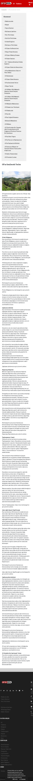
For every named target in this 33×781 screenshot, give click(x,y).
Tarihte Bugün (5, 756)
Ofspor (3, 729)
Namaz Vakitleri (6, 749)
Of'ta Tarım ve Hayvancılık (13, 140)
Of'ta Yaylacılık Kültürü (11, 143)
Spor (2, 738)
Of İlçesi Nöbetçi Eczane (12, 55)
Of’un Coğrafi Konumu (11, 117)
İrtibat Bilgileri (9, 41)
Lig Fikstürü (4, 753)
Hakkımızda (8, 21)
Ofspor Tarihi (8, 86)
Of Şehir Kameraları (11, 154)
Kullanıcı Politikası (10, 45)
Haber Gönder (5, 712)
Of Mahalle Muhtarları (11, 104)
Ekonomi (4, 736)
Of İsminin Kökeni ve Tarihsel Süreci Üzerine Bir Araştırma (12, 148)
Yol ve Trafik (5, 747)
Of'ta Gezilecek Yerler (14, 10)
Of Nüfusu (7, 124)
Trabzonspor (5, 731)
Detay (15, 779)
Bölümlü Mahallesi (10, 121)
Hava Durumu (5, 744)
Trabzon (18, 4)
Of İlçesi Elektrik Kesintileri (13, 67)
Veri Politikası (9, 35)
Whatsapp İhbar (6, 709)
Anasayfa (4, 10)
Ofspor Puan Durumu (11, 52)
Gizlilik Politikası (10, 38)
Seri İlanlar (4, 760)
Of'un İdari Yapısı (10, 136)
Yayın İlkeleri (9, 28)
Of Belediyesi (8, 76)
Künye (6, 25)
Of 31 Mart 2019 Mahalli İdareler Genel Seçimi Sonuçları (11, 98)
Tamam (23, 779)
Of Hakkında (8, 110)
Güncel (3, 733)
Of (14, 4)
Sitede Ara (4, 771)
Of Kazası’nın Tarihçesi (11, 107)
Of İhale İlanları (9, 58)
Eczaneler (4, 751)
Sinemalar (4, 758)
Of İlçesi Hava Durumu (11, 79)
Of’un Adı (7, 114)
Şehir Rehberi (5, 762)
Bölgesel (3, 727)
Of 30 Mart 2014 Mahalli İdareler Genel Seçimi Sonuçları (11, 91)
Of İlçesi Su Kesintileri (11, 48)
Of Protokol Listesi (10, 157)
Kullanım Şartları (10, 31)
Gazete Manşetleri (6, 764)
